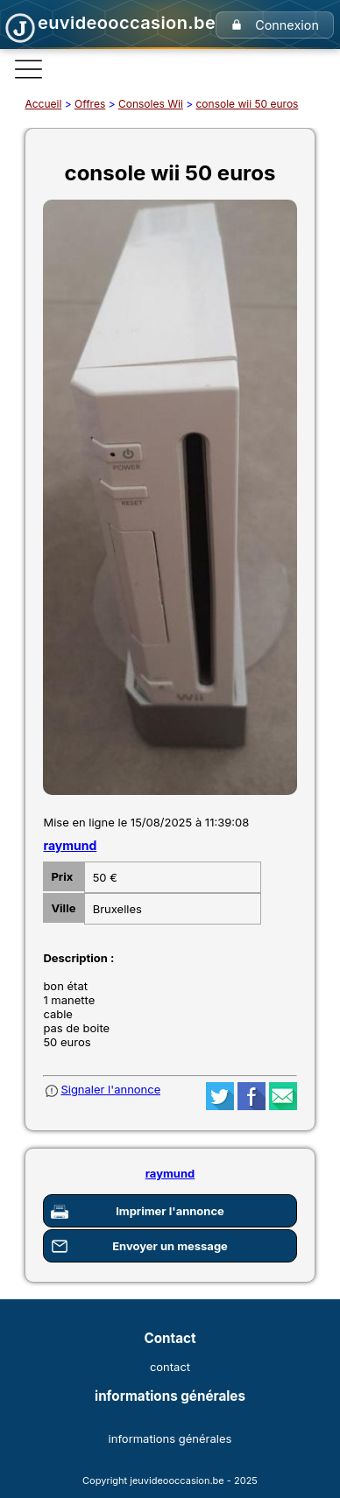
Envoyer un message (170, 1246)
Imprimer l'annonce (170, 1211)
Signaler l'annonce (110, 1089)
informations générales (170, 1438)
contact (170, 1367)
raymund (69, 845)
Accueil (43, 103)
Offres (89, 103)
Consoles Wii (150, 103)
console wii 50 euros (246, 103)
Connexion (287, 25)
